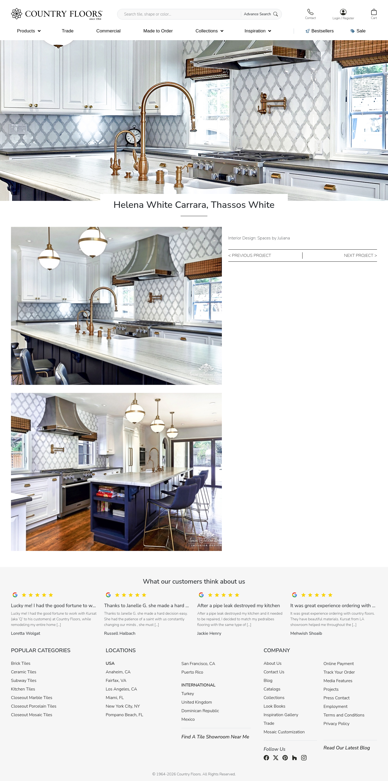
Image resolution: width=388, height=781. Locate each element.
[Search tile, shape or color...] (199, 14)
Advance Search (261, 14)
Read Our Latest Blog (346, 748)
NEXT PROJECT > (360, 255)
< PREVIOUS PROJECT (249, 255)
